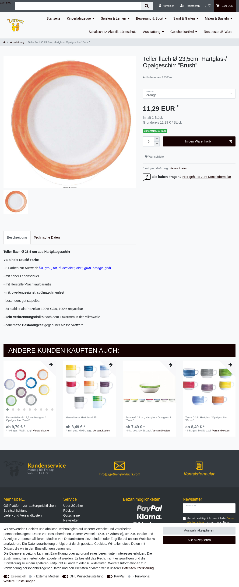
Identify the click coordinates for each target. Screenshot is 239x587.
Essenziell (18, 576)
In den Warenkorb (208, 141)
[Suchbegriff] (78, 6)
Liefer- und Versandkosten (23, 515)
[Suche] (147, 6)
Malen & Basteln (217, 18)
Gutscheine (71, 515)
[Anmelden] (166, 6)
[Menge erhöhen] (157, 139)
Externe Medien (47, 576)
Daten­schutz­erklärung (138, 568)
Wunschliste (154, 156)
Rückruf (68, 510)
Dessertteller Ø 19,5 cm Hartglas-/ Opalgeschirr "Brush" (26, 419)
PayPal (119, 576)
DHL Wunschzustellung (87, 576)
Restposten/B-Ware (218, 32)
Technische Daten (47, 237)
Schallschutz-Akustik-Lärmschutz (113, 32)
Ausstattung (151, 32)
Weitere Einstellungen (19, 581)
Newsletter (71, 520)
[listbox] (30, 387)
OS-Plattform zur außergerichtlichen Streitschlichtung (30, 508)
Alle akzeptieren (199, 540)
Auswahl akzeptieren (199, 530)
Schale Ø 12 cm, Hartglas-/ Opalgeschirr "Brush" (149, 419)
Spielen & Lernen (113, 18)
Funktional (142, 576)
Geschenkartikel (182, 32)
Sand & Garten (184, 18)
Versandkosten (178, 168)
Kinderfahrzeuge (79, 18)
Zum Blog (5, 2)
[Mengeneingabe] (148, 141)
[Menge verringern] (157, 144)
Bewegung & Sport (149, 18)
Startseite (53, 18)
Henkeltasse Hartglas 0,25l (81, 417)
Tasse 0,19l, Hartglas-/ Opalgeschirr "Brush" (206, 419)
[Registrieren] (190, 6)
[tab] (17, 237)
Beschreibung (17, 237)
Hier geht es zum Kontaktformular (207, 177)
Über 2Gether (73, 505)
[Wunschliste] (208, 6)
